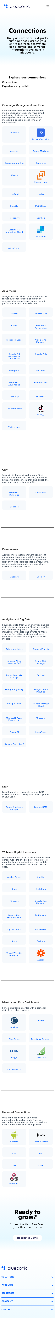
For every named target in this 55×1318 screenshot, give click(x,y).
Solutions (7, 1277)
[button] (47, 6)
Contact (6, 1309)
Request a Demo (27, 1237)
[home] (17, 6)
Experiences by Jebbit (15, 86)
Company (7, 1301)
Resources (7, 1293)
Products (7, 1285)
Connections (9, 82)
